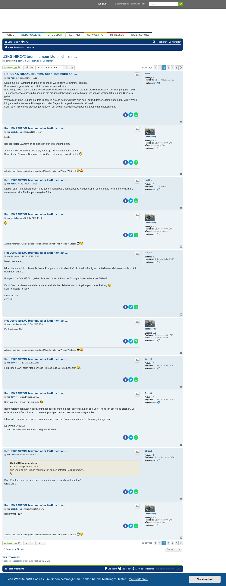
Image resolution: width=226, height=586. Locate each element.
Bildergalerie (31, 35)
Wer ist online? (11, 557)
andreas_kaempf (45, 61)
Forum (10, 35)
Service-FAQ (95, 35)
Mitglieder (55, 35)
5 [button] (176, 67)
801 (154, 141)
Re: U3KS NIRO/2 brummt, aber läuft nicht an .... (40, 74)
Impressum (117, 35)
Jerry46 (148, 253)
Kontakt (74, 35)
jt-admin (20, 61)
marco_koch (30, 61)
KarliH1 (148, 73)
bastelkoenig (150, 136)
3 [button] (168, 67)
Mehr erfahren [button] (138, 579)
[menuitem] (25, 42)
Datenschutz (140, 35)
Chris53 (148, 451)
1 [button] (160, 67)
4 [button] (172, 67)
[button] (155, 67)
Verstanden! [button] (205, 579)
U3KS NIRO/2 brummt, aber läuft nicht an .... (39, 56)
